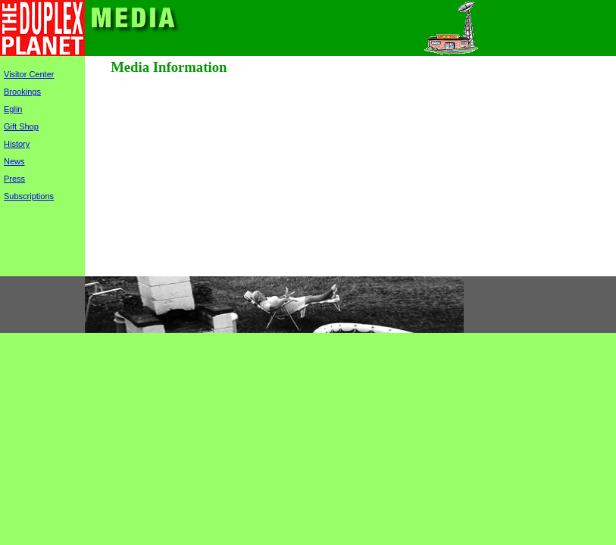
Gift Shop (21, 126)
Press (14, 178)
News (14, 161)
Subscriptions (29, 196)
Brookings (22, 91)
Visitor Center (29, 74)
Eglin (13, 109)
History (17, 143)
